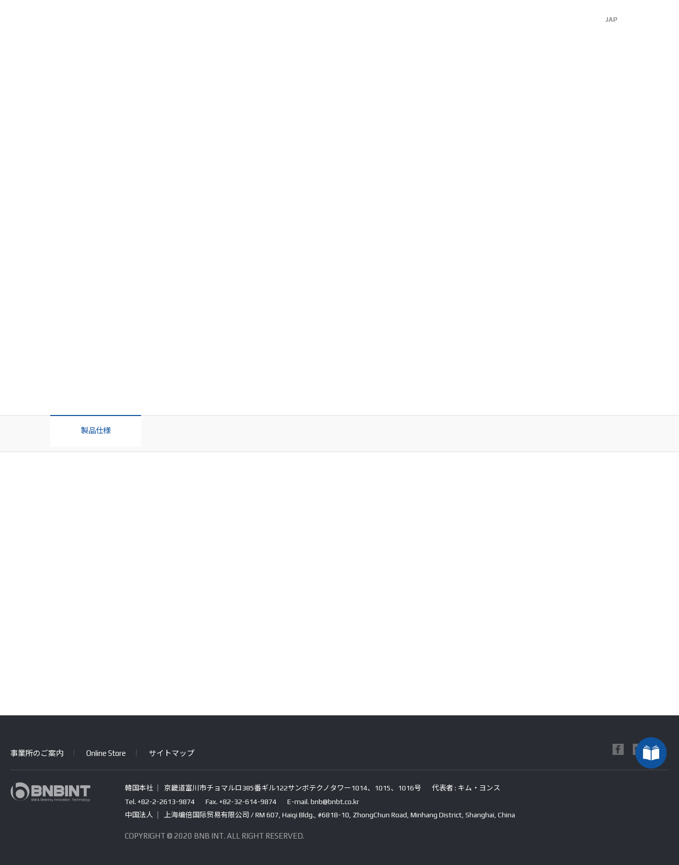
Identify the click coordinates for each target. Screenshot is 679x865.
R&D (421, 22)
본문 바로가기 (0, 0)
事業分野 (258, 22)
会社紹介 (177, 22)
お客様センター (502, 22)
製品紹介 (339, 22)
